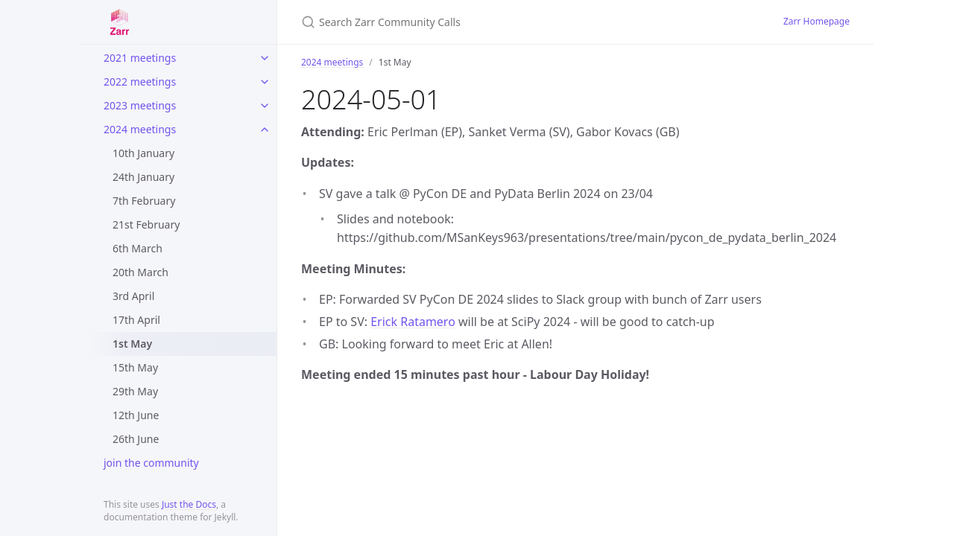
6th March (137, 248)
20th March (140, 272)
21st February (146, 224)
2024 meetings (140, 129)
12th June (136, 415)
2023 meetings (140, 105)
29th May (135, 391)
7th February (144, 201)
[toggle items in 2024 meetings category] (265, 129)
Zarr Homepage (816, 21)
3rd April (133, 296)
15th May (135, 367)
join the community (151, 463)
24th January (143, 177)
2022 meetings (140, 81)
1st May (132, 343)
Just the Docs (189, 504)
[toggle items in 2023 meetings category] (265, 106)
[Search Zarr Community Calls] (477, 22)
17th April (136, 320)
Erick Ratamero (412, 321)
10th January (143, 153)
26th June (136, 439)
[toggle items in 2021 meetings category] (265, 58)
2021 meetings (140, 58)
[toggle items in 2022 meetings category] (265, 82)
